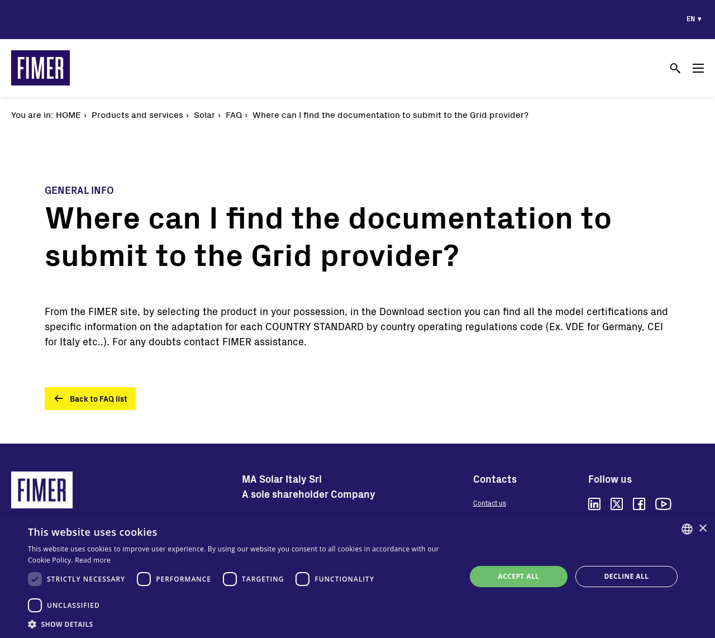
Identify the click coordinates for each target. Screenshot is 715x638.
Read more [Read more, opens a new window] (93, 560)
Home (68, 114)
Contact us (489, 502)
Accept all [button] (519, 576)
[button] (240, 624)
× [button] (702, 529)
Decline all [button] (626, 576)
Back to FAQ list (98, 398)
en (691, 18)
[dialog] (357, 576)
